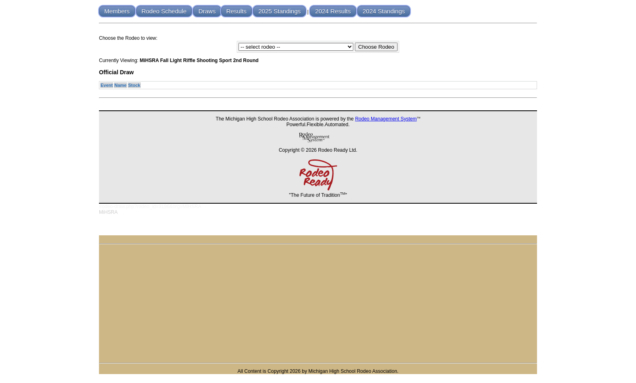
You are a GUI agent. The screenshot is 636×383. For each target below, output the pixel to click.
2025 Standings (279, 11)
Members (117, 11)
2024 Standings (384, 11)
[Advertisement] (318, 303)
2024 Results (333, 11)
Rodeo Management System (386, 119)
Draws (207, 11)
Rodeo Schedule (164, 11)
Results (236, 11)
